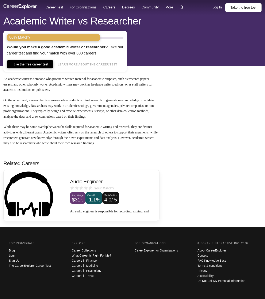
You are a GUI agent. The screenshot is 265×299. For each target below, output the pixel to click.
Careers (109, 7)
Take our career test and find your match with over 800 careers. (65, 50)
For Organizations (83, 7)
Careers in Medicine (85, 265)
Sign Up (14, 260)
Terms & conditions (209, 265)
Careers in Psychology (86, 270)
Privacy (202, 270)
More (169, 7)
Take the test (243, 7)
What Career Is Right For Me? (91, 255)
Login (12, 255)
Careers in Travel (83, 275)
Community (150, 7)
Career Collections (84, 250)
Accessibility (205, 275)
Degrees (128, 7)
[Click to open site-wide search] (182, 7)
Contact (202, 255)
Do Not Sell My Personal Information (221, 281)
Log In (217, 7)
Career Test (54, 7)
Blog (12, 250)
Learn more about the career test (87, 64)
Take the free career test (30, 64)
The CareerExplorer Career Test (30, 265)
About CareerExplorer (211, 250)
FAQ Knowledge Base (211, 260)
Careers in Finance (84, 260)
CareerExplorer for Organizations (156, 250)
